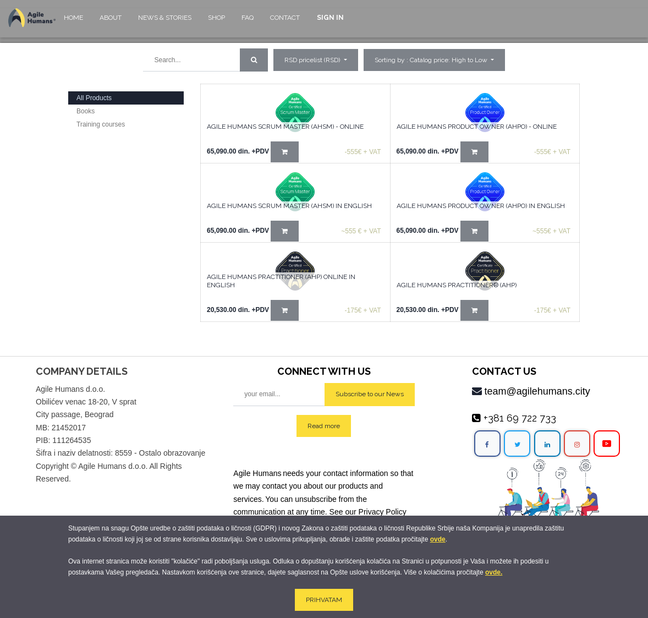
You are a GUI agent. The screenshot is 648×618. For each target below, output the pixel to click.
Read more (323, 426)
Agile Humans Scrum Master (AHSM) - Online (285, 126)
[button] (434, 60)
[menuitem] (73, 22)
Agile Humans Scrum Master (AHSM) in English (289, 206)
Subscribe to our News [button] (370, 394)
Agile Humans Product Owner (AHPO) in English (481, 206)
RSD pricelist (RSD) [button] (313, 60)
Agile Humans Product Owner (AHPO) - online (477, 126)
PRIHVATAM (324, 600)
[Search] (254, 60)
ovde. (493, 572)
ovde (438, 539)
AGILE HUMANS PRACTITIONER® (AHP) (457, 285)
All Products (94, 98)
